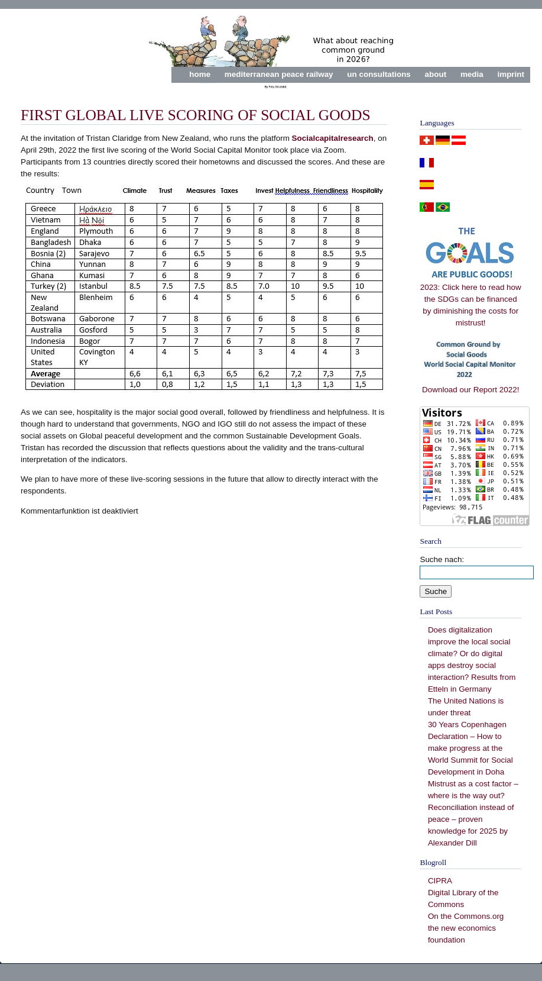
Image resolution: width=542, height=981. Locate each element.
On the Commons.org (466, 916)
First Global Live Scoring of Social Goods (196, 115)
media (471, 74)
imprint (510, 74)
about (436, 74)
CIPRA (440, 880)
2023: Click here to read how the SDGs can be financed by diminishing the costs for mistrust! (470, 301)
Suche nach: (442, 559)
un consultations (379, 74)
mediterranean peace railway (279, 74)
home (199, 74)
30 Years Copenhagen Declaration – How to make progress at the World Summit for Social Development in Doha (470, 748)
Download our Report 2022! (470, 385)
